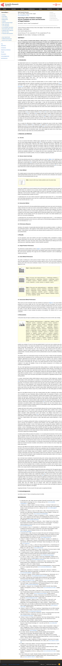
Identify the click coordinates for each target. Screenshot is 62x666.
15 (39, 111)
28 (30, 162)
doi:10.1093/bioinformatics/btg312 (47, 555)
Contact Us (36, 661)
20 (44, 116)
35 (42, 475)
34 (44, 473)
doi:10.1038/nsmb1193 (38, 547)
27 (40, 142)
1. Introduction (22, 60)
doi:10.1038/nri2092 (53, 622)
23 (46, 124)
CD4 (59, 83)
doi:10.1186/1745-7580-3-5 (30, 656)
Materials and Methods (6, 49)
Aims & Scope (4, 17)
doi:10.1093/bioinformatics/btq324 (26, 615)
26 (43, 126)
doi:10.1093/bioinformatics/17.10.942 (27, 580)
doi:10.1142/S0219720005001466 (31, 584)
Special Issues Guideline (6, 40)
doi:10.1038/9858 (33, 630)
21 (32, 124)
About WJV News (5, 31)
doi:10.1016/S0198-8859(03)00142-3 (45, 566)
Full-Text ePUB (52, 16)
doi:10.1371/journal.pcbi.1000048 (40, 593)
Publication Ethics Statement (7, 30)
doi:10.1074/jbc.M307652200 (33, 519)
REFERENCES (22, 497)
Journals (13, 9)
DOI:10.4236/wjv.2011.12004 (23, 15)
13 (23, 108)
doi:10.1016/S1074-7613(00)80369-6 (41, 513)
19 (50, 114)
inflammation (20, 86)
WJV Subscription (5, 25)
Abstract (51, 12)
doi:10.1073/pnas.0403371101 (26, 525)
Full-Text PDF (52, 13)
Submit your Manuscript (51, 664)
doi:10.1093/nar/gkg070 (52, 507)
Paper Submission (5, 24)
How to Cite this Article (54, 20)
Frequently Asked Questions (7, 33)
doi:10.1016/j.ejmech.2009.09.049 (34, 611)
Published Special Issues (6, 38)
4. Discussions (22, 314)
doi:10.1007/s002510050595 (25, 572)
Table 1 (50, 159)
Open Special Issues (5, 37)
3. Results (20, 234)
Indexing (3, 14)
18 (35, 113)
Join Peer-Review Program (14, 664)
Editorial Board (4, 19)
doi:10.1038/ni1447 (26, 543)
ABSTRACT (21, 37)
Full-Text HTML (52, 15)
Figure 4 (51, 302)
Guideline (3, 21)
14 (26, 111)
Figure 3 (27, 287)
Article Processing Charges (7, 22)
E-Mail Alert (4, 664)
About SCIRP (28, 661)
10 (59, 90)
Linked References (53, 18)
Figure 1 (38, 248)
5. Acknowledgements (24, 491)
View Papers (4, 16)
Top (2, 43)
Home (4, 9)
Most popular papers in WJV (7, 28)
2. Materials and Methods (25, 133)
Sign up (42, 664)
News (40, 9)
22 (40, 124)
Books (22, 9)
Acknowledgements (5, 56)
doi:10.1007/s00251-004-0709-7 (31, 597)
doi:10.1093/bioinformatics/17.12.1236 (39, 575)
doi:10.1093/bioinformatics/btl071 (38, 559)
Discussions (3, 54)
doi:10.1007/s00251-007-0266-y (50, 587)
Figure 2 (27, 277)
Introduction (3, 47)
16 (45, 111)
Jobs (58, 9)
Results (2, 51)
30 (37, 414)
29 (43, 401)
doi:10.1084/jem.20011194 (46, 537)
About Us (49, 9)
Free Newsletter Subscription (7, 27)
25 (55, 165)
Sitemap (32, 661)
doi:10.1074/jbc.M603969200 (26, 531)
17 (28, 113)
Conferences (31, 9)
